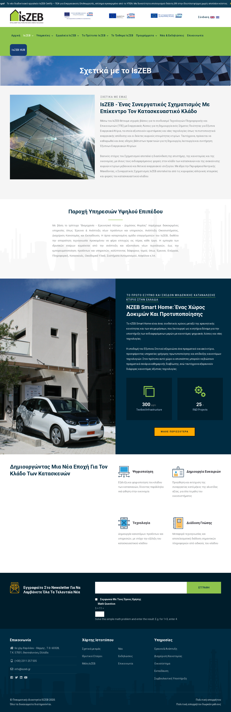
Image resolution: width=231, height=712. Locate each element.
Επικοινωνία (195, 35)
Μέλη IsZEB (88, 663)
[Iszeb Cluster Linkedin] (21, 677)
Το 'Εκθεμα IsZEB (122, 35)
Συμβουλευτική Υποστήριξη (170, 678)
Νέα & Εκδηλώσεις (172, 35)
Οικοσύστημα (162, 663)
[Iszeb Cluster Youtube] (26, 677)
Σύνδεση (203, 17)
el (218, 17)
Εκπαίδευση (161, 671)
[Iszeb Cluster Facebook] (12, 677)
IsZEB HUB (18, 49)
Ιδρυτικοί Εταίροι (92, 656)
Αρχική (15, 35)
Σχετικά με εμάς (91, 648)
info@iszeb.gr (22, 669)
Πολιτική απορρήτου (208, 699)
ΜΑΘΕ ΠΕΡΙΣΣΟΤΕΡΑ (174, 431)
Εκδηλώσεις (125, 656)
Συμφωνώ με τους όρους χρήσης (120, 599)
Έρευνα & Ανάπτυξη (165, 648)
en (213, 17)
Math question (106, 603)
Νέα (120, 648)
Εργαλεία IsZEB (67, 36)
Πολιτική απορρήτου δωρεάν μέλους (198, 704)
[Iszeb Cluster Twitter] (17, 677)
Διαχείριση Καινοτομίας (168, 656)
